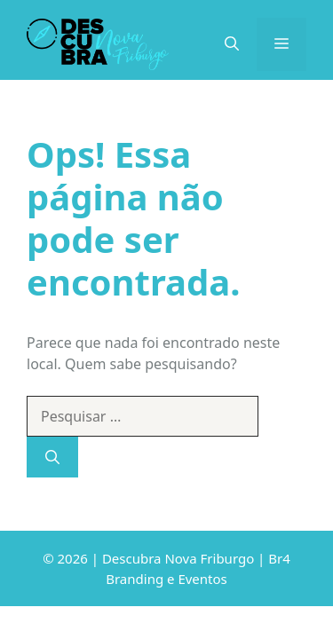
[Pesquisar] (52, 457)
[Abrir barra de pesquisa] (232, 44)
